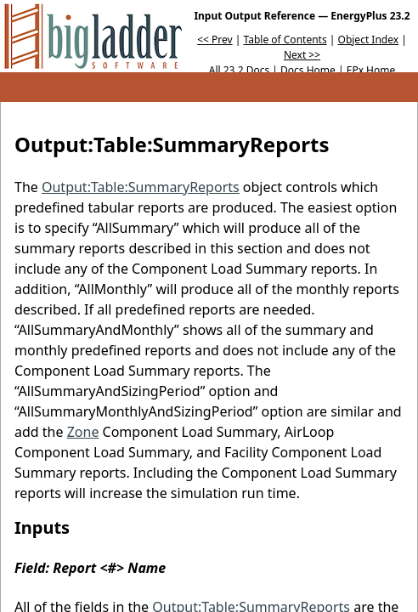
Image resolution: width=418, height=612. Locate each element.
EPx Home (371, 70)
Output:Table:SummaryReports (141, 187)
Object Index (368, 39)
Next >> (302, 55)
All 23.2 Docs (239, 70)
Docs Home (308, 70)
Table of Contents (284, 39)
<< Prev (214, 39)
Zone (83, 431)
